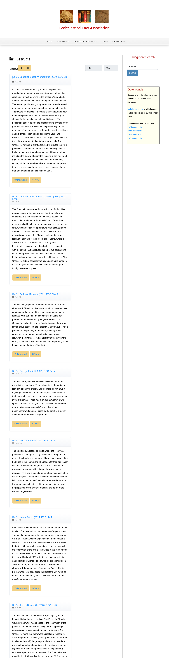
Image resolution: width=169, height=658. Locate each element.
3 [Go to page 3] (32, 627)
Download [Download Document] (21, 194)
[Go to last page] (64, 627)
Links (105, 41)
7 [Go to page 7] (50, 627)
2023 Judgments (135, 131)
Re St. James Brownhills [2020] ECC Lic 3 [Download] (34, 394)
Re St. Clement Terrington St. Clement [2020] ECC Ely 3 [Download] (91, 78)
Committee (63, 41)
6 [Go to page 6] (45, 627)
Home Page (159, 652)
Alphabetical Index (135, 109)
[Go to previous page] (19, 627)
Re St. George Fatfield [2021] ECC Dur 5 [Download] (33, 295)
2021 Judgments (135, 138)
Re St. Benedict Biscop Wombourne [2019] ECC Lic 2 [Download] (34, 78)
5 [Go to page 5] (41, 627)
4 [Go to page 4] (36, 627)
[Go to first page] (14, 627)
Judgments (119, 41)
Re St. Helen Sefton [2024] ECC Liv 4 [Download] (87, 295)
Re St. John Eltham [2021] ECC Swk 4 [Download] (88, 507)
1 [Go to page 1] (23, 627)
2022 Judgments (135, 134)
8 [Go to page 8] (54, 627)
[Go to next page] (59, 627)
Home (49, 41)
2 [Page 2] (28, 627)
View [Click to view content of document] (35, 194)
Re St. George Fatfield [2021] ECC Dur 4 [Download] (89, 211)
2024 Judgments (135, 127)
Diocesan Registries (85, 41)
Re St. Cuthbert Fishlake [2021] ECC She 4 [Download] (35, 211)
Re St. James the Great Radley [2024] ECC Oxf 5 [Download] (91, 395)
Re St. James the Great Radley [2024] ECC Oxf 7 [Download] (35, 508)
